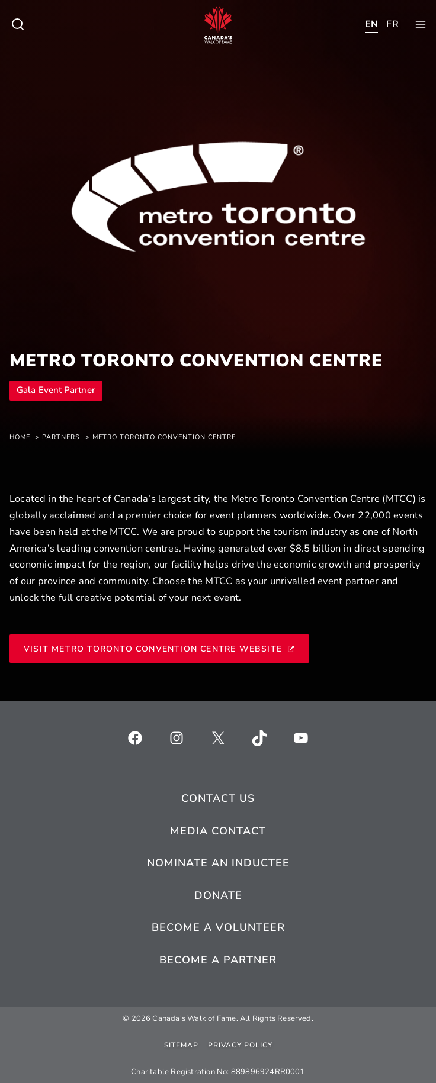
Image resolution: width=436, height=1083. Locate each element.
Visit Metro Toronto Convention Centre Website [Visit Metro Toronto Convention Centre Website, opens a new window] (159, 649)
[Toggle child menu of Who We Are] (18, 24)
